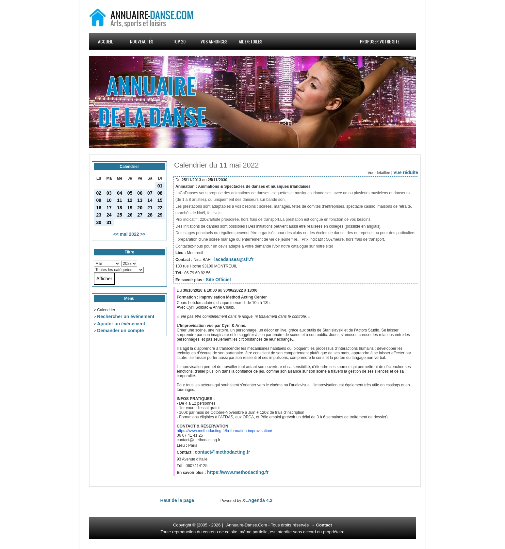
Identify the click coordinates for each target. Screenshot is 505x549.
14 (150, 200)
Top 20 (179, 41)
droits (286, 525)
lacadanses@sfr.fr (233, 259)
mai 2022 (129, 234)
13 (139, 200)
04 (119, 193)
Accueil (105, 41)
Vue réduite (405, 172)
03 (109, 193)
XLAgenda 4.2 (257, 500)
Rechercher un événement (125, 316)
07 (150, 193)
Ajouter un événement (121, 323)
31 (109, 222)
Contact (324, 525)
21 (150, 207)
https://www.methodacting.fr (238, 472)
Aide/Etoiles (250, 41)
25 (119, 215)
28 (150, 215)
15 (160, 200)
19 (130, 207)
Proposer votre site (379, 41)
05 (130, 193)
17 (109, 207)
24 (109, 215)
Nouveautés (141, 41)
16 (99, 207)
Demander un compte (120, 330)
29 (160, 215)
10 (109, 200)
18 (119, 207)
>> (142, 234)
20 (139, 207)
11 (119, 200)
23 (99, 215)
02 (99, 193)
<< (116, 234)
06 (139, 193)
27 (139, 215)
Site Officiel (218, 279)
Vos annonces (214, 41)
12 (130, 200)
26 (130, 215)
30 (99, 222)
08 (160, 193)
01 (160, 185)
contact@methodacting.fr (222, 452)
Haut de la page (177, 500)
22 (160, 207)
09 (99, 200)
